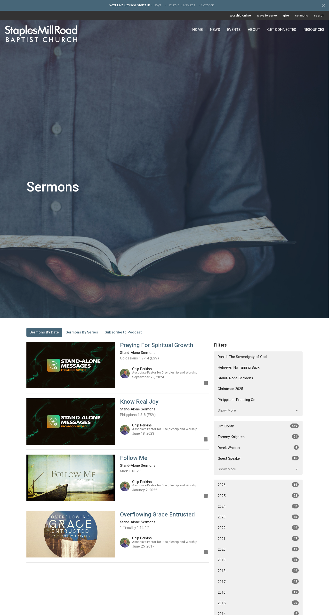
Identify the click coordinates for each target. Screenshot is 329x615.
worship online (240, 15)
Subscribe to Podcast (123, 332)
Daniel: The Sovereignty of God (242, 357)
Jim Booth (258, 426)
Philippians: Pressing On (236, 400)
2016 (258, 592)
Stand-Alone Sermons (235, 378)
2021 (258, 538)
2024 (258, 506)
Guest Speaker (258, 458)
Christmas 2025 (230, 389)
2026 (258, 484)
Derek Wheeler (258, 447)
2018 (258, 570)
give (286, 15)
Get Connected (281, 29)
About (254, 29)
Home (197, 29)
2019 (258, 559)
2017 (258, 581)
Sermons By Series (82, 332)
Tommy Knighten (258, 436)
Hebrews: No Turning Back (238, 367)
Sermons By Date (44, 332)
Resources (314, 29)
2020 (258, 549)
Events (234, 29)
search (319, 15)
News (215, 29)
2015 (258, 602)
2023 (258, 517)
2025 (258, 495)
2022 (258, 527)
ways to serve (267, 15)
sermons (301, 15)
